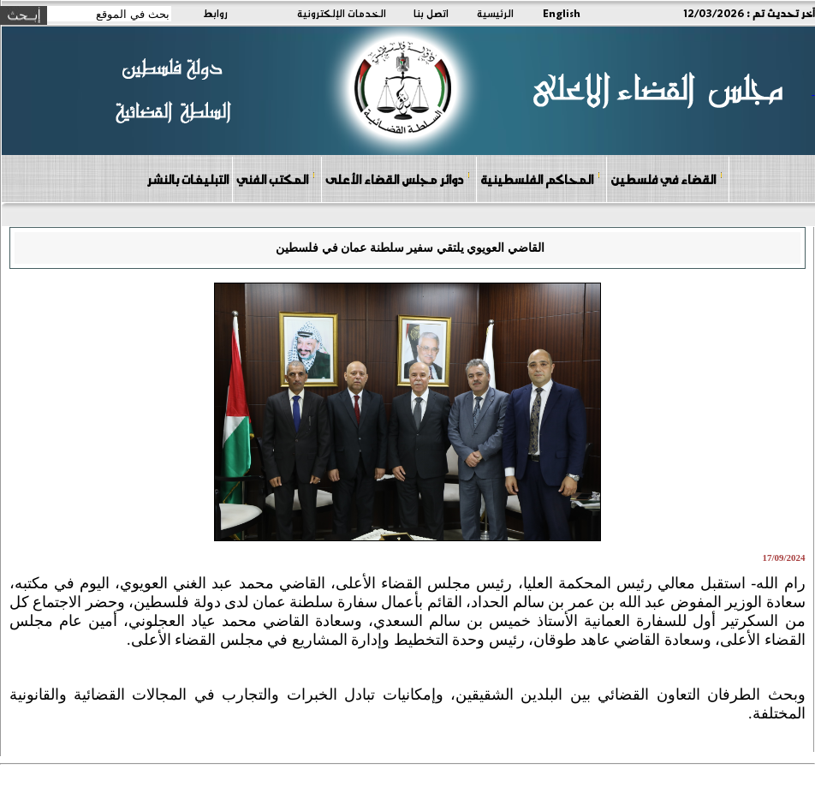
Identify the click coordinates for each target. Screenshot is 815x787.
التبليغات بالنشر (187, 179)
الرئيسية (495, 12)
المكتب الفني (276, 178)
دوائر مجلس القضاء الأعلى (398, 178)
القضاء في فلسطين (666, 178)
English (561, 12)
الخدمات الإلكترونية (341, 12)
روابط (215, 12)
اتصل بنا (431, 12)
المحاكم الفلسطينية (540, 178)
